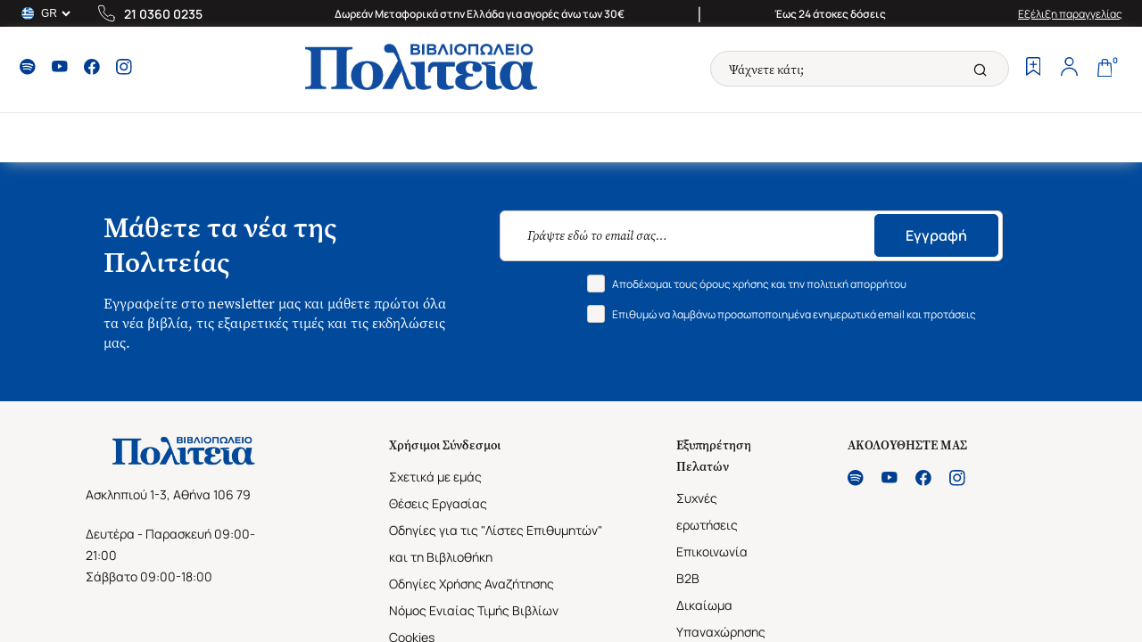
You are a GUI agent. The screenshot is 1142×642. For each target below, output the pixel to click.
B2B (687, 578)
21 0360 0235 (163, 13)
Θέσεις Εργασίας (438, 503)
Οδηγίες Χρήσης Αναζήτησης (471, 583)
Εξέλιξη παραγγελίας (1070, 13)
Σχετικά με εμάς (435, 476)
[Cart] (1104, 68)
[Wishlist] (1033, 68)
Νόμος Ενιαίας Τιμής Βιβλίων (474, 610)
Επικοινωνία (712, 551)
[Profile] (1069, 68)
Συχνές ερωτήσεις (707, 511)
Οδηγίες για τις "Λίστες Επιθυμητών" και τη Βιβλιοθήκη (495, 543)
